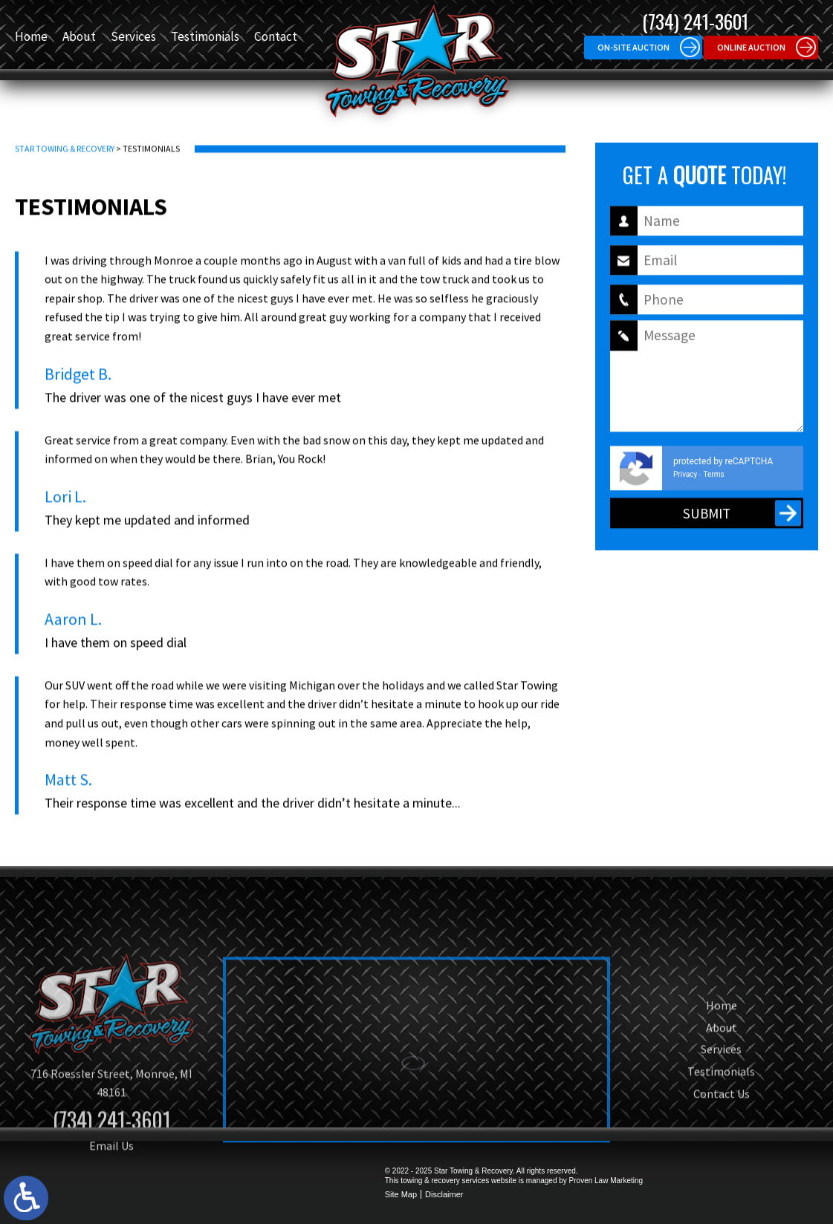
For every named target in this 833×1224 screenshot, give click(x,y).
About (79, 36)
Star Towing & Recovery (64, 165)
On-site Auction (633, 47)
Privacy (685, 485)
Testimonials (205, 36)
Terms (714, 485)
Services (133, 36)
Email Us (111, 1197)
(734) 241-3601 (695, 21)
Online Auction (751, 47)
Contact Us (721, 1144)
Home (31, 36)
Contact (275, 36)
